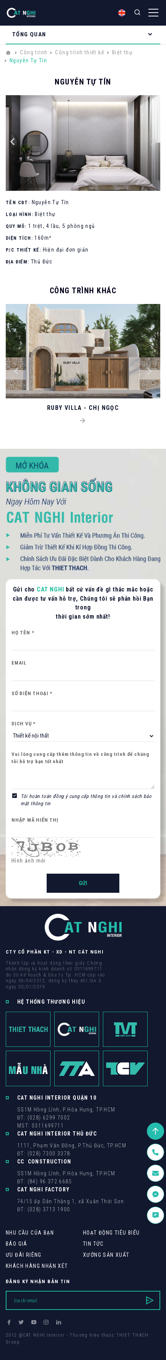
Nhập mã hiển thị (35, 820)
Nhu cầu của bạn (30, 1233)
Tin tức (93, 1244)
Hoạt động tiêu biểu (111, 1233)
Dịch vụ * (23, 723)
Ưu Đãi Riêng (24, 1255)
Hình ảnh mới (28, 861)
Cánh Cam (58, 1349)
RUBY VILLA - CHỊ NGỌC (83, 407)
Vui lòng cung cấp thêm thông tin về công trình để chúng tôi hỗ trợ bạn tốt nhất (80, 758)
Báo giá (17, 1244)
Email (19, 663)
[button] (13, 143)
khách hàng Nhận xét (37, 1266)
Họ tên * (22, 632)
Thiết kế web (21, 1349)
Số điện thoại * (31, 693)
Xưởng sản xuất (106, 1255)
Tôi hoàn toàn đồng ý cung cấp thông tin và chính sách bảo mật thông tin (86, 800)
